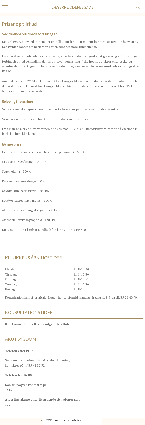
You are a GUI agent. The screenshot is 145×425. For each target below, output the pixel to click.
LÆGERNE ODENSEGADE (72, 7)
